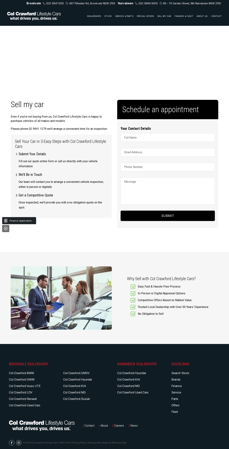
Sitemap (91, 442)
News (135, 425)
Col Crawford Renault (23, 399)
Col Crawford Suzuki (76, 399)
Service (176, 392)
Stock (108, 16)
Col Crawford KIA (74, 386)
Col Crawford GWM (21, 379)
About (105, 425)
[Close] (5, 228)
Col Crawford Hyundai (77, 379)
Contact (216, 16)
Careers (120, 425)
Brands (176, 379)
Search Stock (180, 373)
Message (130, 181)
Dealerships (94, 16)
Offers (175, 405)
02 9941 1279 (37, 128)
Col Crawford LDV (20, 392)
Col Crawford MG (74, 392)
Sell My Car (164, 16)
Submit (167, 216)
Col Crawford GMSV (76, 373)
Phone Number (133, 167)
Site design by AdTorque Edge (111, 442)
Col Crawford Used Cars (24, 405)
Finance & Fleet (184, 16)
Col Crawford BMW (21, 373)
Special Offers (145, 16)
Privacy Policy (79, 442)
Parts (174, 399)
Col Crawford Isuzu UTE (25, 386)
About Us (202, 16)
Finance (176, 386)
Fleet (174, 412)
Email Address (133, 152)
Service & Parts (124, 16)
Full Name (130, 137)
